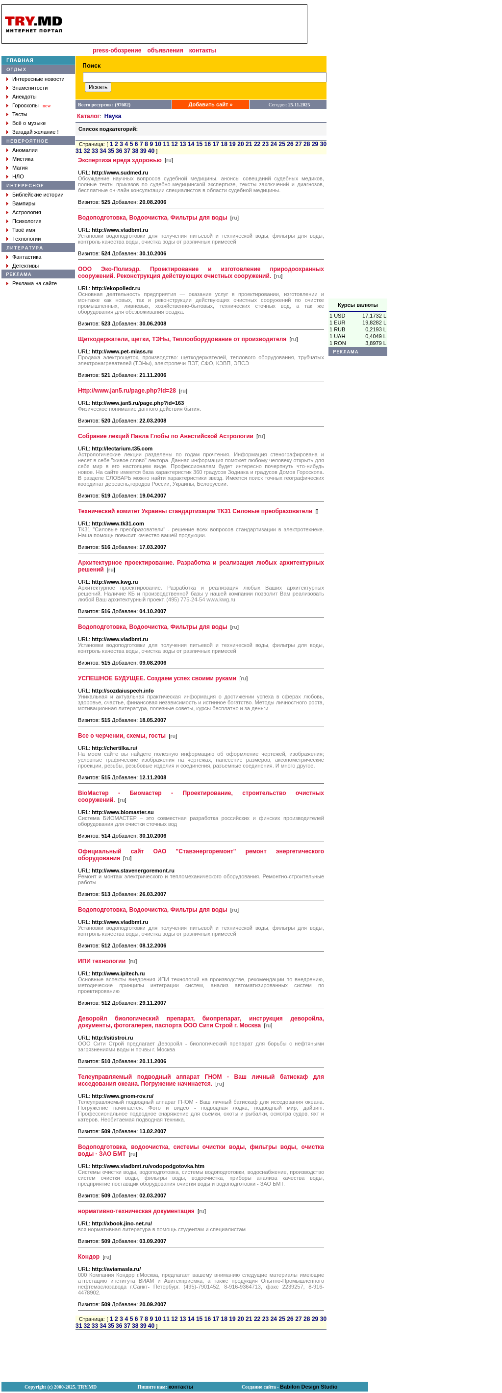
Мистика (22, 159)
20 (240, 144)
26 (290, 144)
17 (216, 144)
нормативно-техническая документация (136, 1211)
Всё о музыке (29, 123)
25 (282, 144)
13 (182, 144)
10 (158, 144)
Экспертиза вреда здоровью (120, 160)
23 (265, 144)
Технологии (26, 239)
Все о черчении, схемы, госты (122, 735)
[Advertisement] (357, 151)
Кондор (89, 1256)
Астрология (26, 212)
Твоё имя (23, 230)
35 (111, 151)
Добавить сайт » (211, 104)
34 (103, 151)
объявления (165, 50)
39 (143, 151)
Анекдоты (24, 97)
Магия (20, 168)
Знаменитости (30, 88)
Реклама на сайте (34, 283)
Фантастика (26, 257)
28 (306, 144)
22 (257, 144)
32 (86, 151)
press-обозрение (117, 50)
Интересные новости (38, 79)
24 (274, 144)
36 (119, 151)
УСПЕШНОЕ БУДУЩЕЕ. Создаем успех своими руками (157, 678)
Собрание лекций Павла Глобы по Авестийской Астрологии (165, 436)
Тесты (19, 114)
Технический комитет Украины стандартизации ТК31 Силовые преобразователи (195, 511)
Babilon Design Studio (308, 1387)
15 (199, 144)
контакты (202, 50)
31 (78, 151)
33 (95, 151)
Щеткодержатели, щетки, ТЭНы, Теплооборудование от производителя (182, 339)
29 (315, 144)
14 (191, 144)
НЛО (18, 176)
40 (151, 151)
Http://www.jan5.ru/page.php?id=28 (127, 390)
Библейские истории (38, 195)
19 (232, 144)
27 (298, 144)
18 (224, 144)
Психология (27, 221)
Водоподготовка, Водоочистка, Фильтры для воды (152, 217)
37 (127, 151)
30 (323, 144)
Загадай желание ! (35, 132)
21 (249, 144)
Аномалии (25, 150)
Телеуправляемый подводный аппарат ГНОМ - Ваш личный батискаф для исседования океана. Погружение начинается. (201, 1080)
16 (207, 144)
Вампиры (23, 203)
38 (135, 151)
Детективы (25, 266)
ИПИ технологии (102, 961)
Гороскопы (25, 105)
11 (166, 144)
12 (174, 144)
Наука (113, 116)
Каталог (88, 116)
